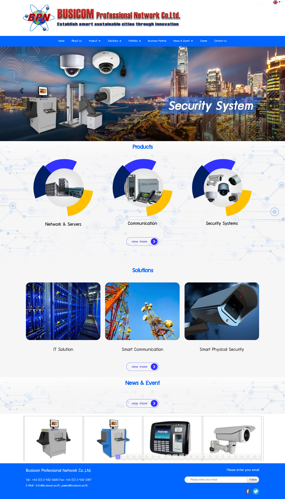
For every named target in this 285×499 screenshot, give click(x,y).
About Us (77, 41)
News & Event (183, 41)
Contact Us (220, 41)
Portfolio (135, 41)
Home (61, 41)
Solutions (114, 41)
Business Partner (157, 41)
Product (95, 41)
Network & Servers (63, 225)
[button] (21, 91)
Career (203, 41)
